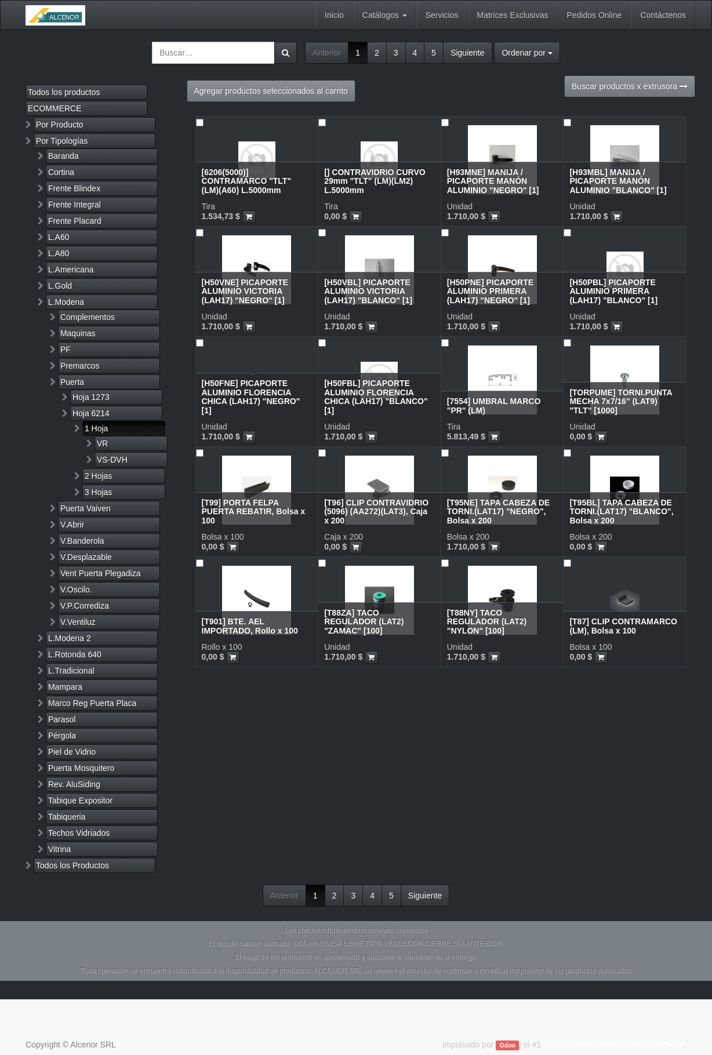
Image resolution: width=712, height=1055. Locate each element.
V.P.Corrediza (84, 605)
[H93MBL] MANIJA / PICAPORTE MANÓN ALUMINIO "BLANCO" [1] (617, 181)
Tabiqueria (67, 816)
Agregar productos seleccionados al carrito (271, 91)
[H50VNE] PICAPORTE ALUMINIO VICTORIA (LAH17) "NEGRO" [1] (245, 291)
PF (65, 349)
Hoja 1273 (91, 397)
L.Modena (66, 302)
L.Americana (71, 269)
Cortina (61, 172)
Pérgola (62, 735)
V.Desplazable (86, 557)
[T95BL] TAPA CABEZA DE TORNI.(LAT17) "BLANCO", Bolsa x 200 (621, 511)
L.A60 (59, 237)
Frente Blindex (74, 188)
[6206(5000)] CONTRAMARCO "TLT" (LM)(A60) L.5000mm (247, 181)
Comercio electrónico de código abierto (613, 1044)
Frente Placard (74, 220)
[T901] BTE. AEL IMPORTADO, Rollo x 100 (250, 626)
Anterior (327, 52)
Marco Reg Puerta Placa (92, 703)
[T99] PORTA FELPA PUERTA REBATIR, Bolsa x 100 (254, 511)
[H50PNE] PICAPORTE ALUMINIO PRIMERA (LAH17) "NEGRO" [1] (490, 291)
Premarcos (80, 365)
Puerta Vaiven (85, 508)
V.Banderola (82, 540)
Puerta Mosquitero (81, 768)
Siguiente (467, 52)
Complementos (87, 317)
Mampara (65, 687)
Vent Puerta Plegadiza (100, 573)
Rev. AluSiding (74, 784)
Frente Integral (74, 204)
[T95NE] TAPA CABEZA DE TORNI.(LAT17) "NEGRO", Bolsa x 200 (498, 511)
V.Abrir (72, 524)
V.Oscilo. (76, 589)
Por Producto (59, 124)
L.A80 (59, 253)
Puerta (72, 382)
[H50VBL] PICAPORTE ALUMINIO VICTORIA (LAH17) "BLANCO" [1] (368, 291)
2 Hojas (98, 476)
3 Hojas (98, 492)
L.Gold (60, 285)
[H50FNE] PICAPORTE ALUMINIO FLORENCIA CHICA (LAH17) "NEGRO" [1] (251, 396)
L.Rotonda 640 (74, 654)
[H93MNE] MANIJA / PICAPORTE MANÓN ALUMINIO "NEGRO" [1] (493, 181)
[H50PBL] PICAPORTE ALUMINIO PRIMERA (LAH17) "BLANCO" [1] (613, 291)
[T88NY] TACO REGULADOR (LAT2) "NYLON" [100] (486, 621)
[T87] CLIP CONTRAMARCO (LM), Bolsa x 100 (623, 626)
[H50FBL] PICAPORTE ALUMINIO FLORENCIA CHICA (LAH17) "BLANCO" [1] (375, 396)
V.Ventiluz (78, 622)
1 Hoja (96, 428)
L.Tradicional (71, 670)
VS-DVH (112, 459)
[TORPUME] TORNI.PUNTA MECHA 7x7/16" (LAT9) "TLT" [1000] (620, 401)
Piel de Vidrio (72, 751)
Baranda (63, 156)
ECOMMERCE (55, 108)
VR (102, 443)
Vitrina (59, 849)
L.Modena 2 (69, 638)
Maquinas (78, 333)
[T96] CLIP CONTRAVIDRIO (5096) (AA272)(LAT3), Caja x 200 (376, 511)
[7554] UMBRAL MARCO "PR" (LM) (494, 405)
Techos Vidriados (79, 833)
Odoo (507, 1045)
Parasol (61, 719)
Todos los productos (64, 92)
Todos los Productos (72, 865)
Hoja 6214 (91, 413)
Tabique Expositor (80, 800)
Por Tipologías (62, 140)
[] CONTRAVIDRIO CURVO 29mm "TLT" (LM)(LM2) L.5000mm (374, 181)
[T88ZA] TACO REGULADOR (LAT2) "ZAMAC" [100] (364, 621)
